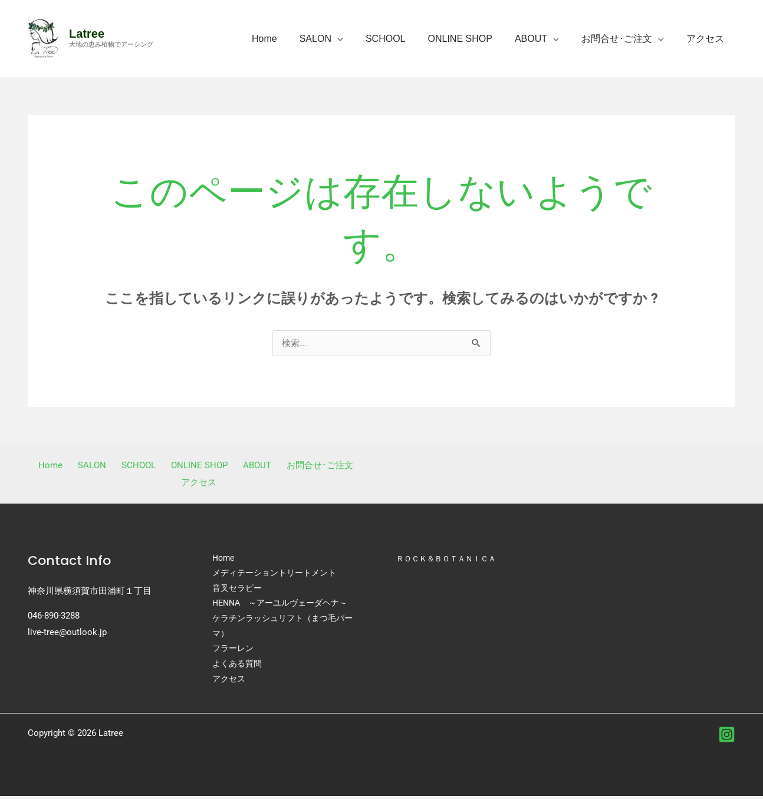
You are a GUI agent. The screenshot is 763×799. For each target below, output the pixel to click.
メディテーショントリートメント (274, 574)
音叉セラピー (237, 589)
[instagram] (726, 737)
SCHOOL (402, 39)
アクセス (707, 39)
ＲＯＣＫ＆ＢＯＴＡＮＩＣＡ (450, 559)
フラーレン (233, 651)
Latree (86, 33)
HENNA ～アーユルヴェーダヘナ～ (279, 605)
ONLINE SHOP (472, 39)
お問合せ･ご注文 (622, 39)
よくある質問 (237, 666)
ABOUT (540, 39)
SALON (335, 39)
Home (287, 39)
